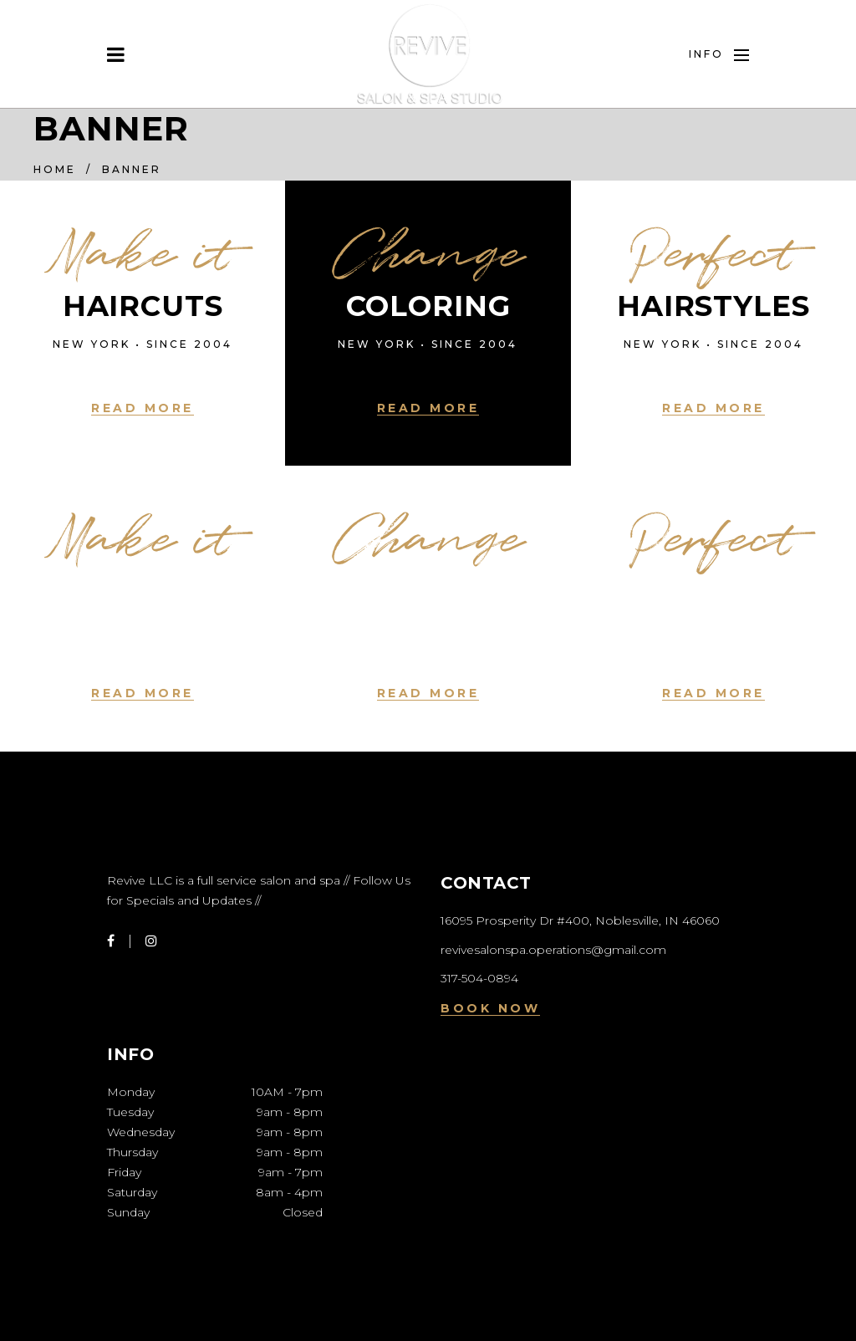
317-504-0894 (479, 978)
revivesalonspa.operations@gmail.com (553, 949)
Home (54, 169)
